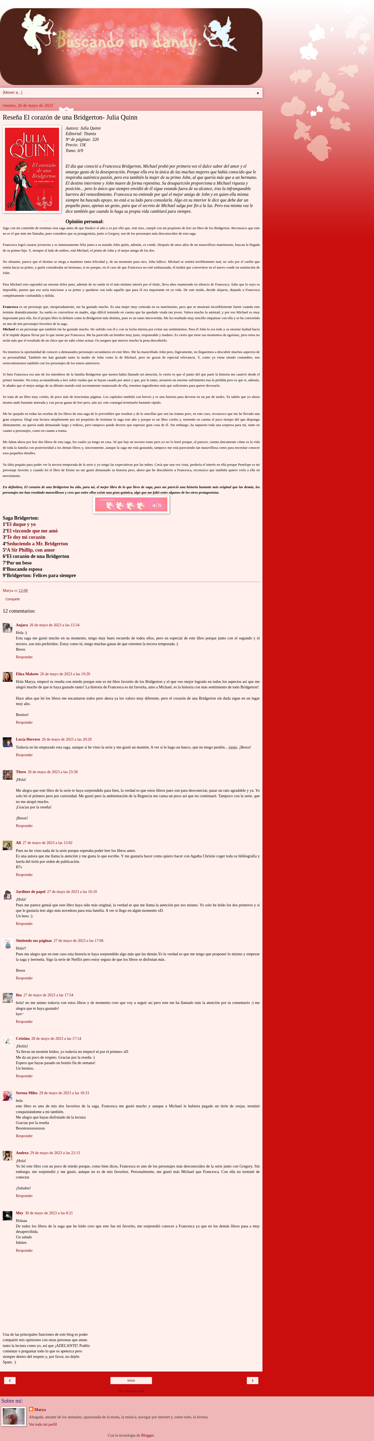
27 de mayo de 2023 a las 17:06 (79, 940)
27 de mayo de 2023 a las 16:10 (72, 891)
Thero (21, 772)
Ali (18, 842)
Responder (24, 657)
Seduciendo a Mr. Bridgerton (37, 543)
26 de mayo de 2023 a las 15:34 (55, 625)
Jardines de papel (30, 891)
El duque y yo (21, 524)
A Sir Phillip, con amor (31, 550)
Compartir (12, 599)
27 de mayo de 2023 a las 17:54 (49, 995)
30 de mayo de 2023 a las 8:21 (49, 1213)
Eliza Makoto (27, 674)
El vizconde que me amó (32, 531)
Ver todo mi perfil (43, 1424)
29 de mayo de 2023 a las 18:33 (64, 1093)
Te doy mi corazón (26, 537)
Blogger (147, 1435)
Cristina (23, 1038)
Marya (40, 1409)
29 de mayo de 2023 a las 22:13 (55, 1153)
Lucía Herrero (28, 739)
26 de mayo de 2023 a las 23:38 (53, 772)
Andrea (22, 1153)
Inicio (131, 1380)
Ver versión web (131, 1391)
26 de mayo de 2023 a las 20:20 (67, 739)
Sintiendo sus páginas (34, 940)
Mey (19, 1213)
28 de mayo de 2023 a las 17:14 (56, 1038)
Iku (19, 995)
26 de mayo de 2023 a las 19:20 (65, 674)
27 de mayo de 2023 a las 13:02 (47, 842)
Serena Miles (26, 1093)
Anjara (22, 625)
